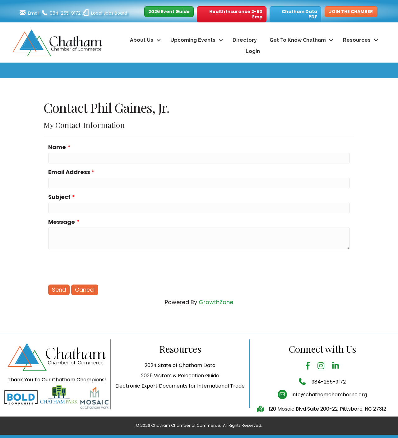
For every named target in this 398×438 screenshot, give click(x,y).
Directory (245, 40)
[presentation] (95, 266)
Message (61, 222)
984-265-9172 (328, 395)
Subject (59, 197)
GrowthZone (216, 302)
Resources (357, 40)
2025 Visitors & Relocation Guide (180, 389)
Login (253, 51)
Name (57, 147)
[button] (169, 11)
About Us (141, 40)
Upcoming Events (192, 40)
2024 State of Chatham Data (180, 379)
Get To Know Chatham (298, 40)
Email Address (69, 172)
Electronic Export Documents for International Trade (180, 400)
